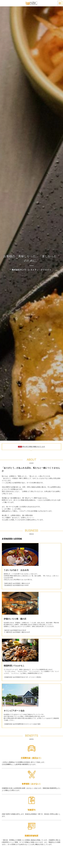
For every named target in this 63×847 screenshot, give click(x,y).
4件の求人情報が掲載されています (33, 446)
